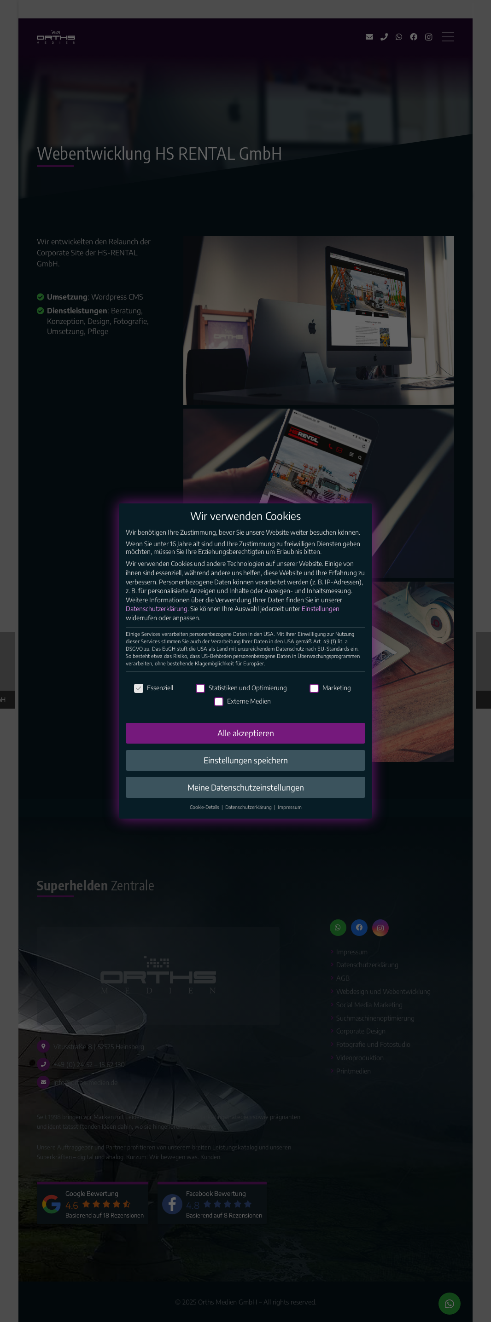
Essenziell (153, 697)
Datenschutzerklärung (156, 618)
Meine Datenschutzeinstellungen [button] (245, 796)
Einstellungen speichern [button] (246, 769)
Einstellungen (320, 618)
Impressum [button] (290, 816)
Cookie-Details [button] (205, 816)
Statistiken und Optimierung (241, 697)
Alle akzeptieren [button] (245, 742)
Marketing (330, 697)
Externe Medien (242, 710)
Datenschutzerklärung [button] (249, 816)
